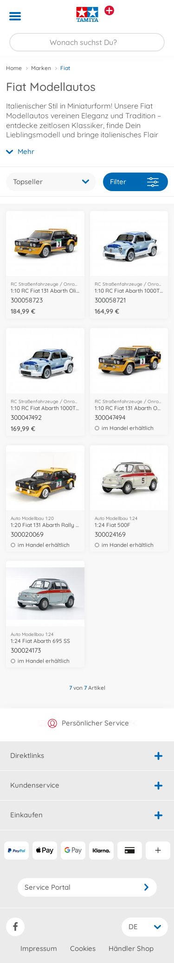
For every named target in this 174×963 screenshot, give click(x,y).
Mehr (20, 151)
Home (14, 67)
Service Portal (87, 887)
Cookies (83, 948)
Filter (134, 182)
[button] (154, 16)
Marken (41, 67)
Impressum (38, 948)
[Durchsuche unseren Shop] (87, 42)
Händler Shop (131, 948)
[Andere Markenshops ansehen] (109, 10)
